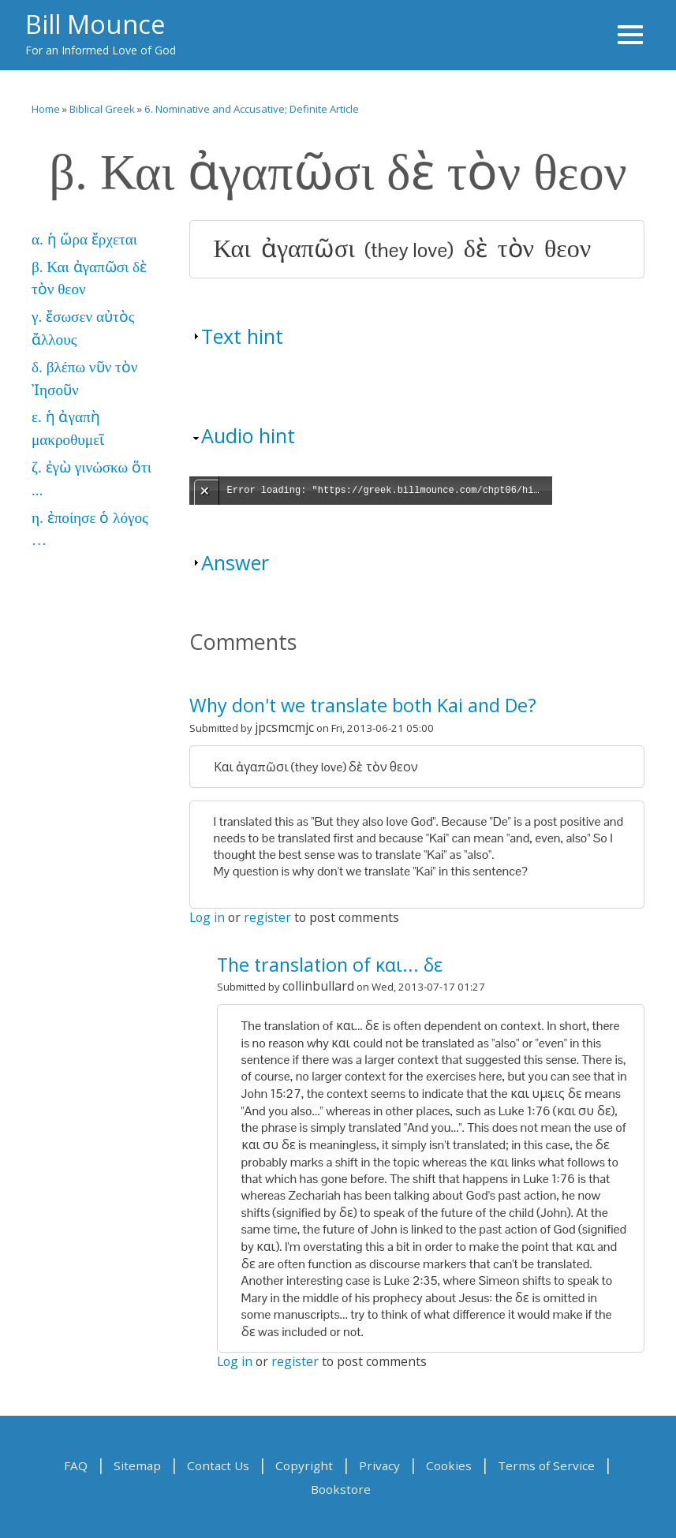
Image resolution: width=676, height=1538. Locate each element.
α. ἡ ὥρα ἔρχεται (84, 239)
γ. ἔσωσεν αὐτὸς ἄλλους (83, 328)
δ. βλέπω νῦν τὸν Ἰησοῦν (84, 378)
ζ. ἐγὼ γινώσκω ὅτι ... (91, 478)
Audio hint (248, 435)
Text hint (242, 336)
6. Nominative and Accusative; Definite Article (251, 109)
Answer (235, 562)
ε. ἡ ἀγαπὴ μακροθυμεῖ (68, 428)
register (267, 917)
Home (46, 109)
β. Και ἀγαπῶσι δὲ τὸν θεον (89, 278)
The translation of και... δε (330, 964)
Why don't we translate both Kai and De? (362, 705)
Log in (207, 917)
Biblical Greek (102, 109)
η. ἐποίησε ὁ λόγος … (90, 529)
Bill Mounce (95, 23)
